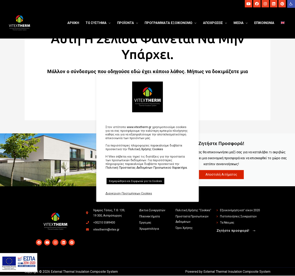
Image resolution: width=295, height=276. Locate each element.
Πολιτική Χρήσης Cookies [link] (145, 149)
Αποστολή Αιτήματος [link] (221, 175)
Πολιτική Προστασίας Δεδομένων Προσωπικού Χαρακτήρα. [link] (146, 167)
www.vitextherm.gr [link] (139, 127)
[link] (291, 4)
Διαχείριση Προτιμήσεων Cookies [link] (129, 193)
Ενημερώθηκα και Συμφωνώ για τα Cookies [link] (135, 181)
